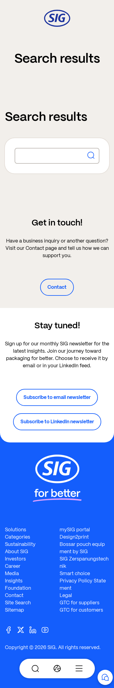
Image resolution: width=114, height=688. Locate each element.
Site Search (18, 602)
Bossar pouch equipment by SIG (82, 548)
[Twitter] (23, 629)
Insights (13, 581)
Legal (66, 595)
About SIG (16, 551)
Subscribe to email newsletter (57, 397)
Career (12, 566)
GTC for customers (81, 610)
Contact (57, 287)
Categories (17, 537)
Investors (15, 559)
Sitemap (14, 610)
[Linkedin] (35, 629)
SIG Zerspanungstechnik (84, 562)
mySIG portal (75, 529)
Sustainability (20, 544)
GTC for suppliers (79, 602)
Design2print (74, 537)
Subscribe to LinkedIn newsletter (57, 421)
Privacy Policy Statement (83, 584)
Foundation (18, 588)
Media (12, 573)
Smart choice (75, 573)
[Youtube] (47, 629)
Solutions (15, 529)
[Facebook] (11, 629)
